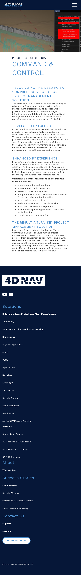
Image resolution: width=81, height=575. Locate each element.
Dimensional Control (12, 434)
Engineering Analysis (13, 344)
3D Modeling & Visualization (16, 441)
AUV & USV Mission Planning (16, 421)
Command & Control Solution (17, 500)
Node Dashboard (11, 405)
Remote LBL (8, 390)
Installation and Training (15, 449)
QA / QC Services (11, 457)
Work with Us (16, 540)
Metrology (7, 382)
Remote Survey (10, 398)
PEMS (5, 360)
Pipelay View (8, 367)
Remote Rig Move (11, 493)
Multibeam (8, 413)
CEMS (5, 352)
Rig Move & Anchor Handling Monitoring (22, 329)
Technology (8, 321)
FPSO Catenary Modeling (15, 508)
